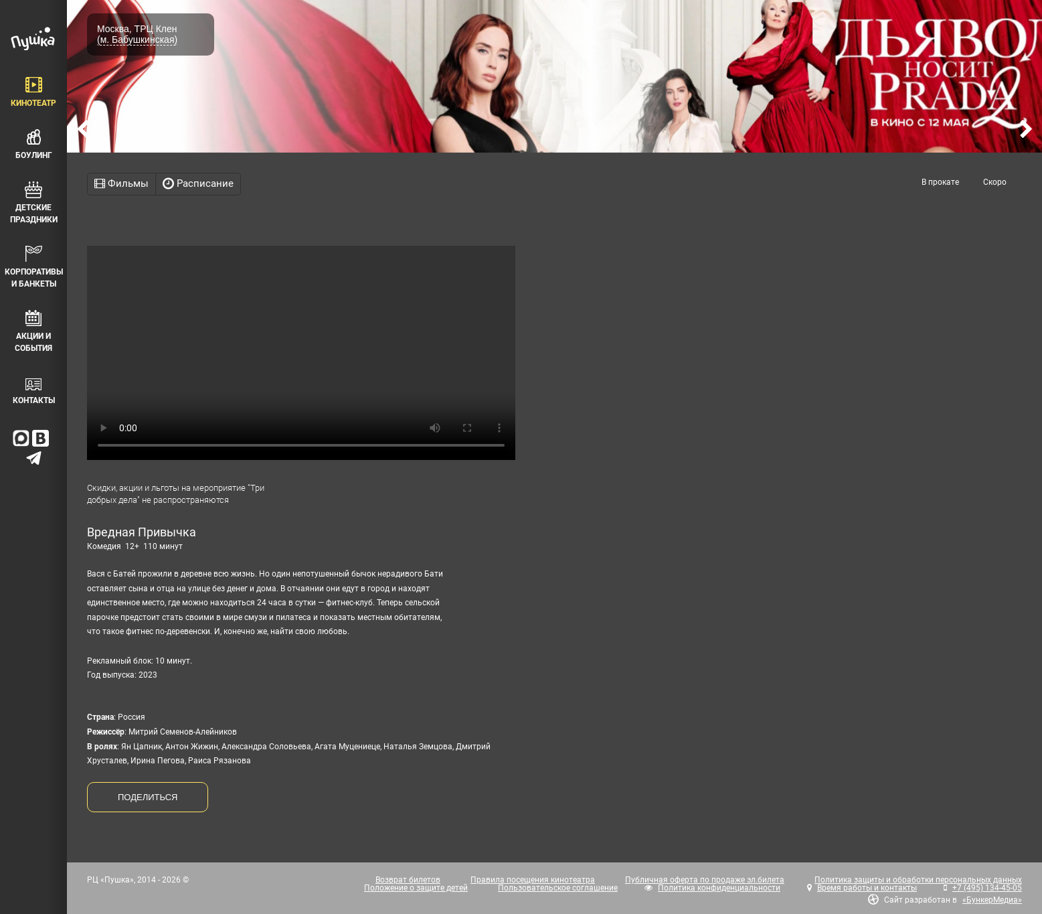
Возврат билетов (407, 880)
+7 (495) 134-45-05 (987, 888)
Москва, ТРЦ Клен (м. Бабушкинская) (137, 34)
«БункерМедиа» (992, 900)
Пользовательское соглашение (558, 888)
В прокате (940, 182)
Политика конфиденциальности (719, 888)
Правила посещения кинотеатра (532, 880)
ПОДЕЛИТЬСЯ (147, 797)
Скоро (995, 182)
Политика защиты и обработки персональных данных (918, 880)
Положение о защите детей (416, 888)
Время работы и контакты (867, 888)
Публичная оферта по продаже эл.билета (704, 880)
